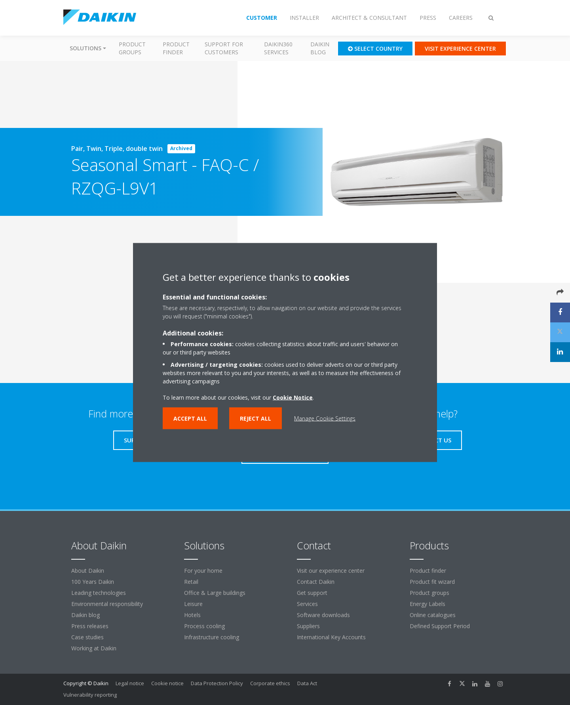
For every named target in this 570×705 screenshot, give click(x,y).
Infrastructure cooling (211, 637)
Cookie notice (167, 683)
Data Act (307, 683)
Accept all (190, 418)
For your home (203, 570)
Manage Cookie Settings (324, 418)
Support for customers (224, 48)
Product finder (176, 48)
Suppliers (308, 626)
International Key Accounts (331, 637)
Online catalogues (433, 615)
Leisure (193, 604)
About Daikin (87, 570)
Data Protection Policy (217, 683)
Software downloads (323, 615)
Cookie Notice (293, 397)
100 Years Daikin (92, 581)
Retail (191, 581)
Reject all (255, 418)
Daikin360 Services (278, 48)
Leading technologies (98, 592)
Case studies (87, 637)
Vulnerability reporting (90, 694)
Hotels (192, 615)
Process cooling (204, 626)
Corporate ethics (270, 683)
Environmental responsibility (107, 604)
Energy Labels (427, 604)
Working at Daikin (93, 648)
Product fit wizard (432, 581)
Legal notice (130, 683)
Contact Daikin (315, 581)
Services (307, 604)
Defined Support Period (440, 626)
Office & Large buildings (214, 592)
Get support (312, 592)
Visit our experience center (331, 570)
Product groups (132, 48)
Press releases (89, 626)
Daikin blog (319, 48)
